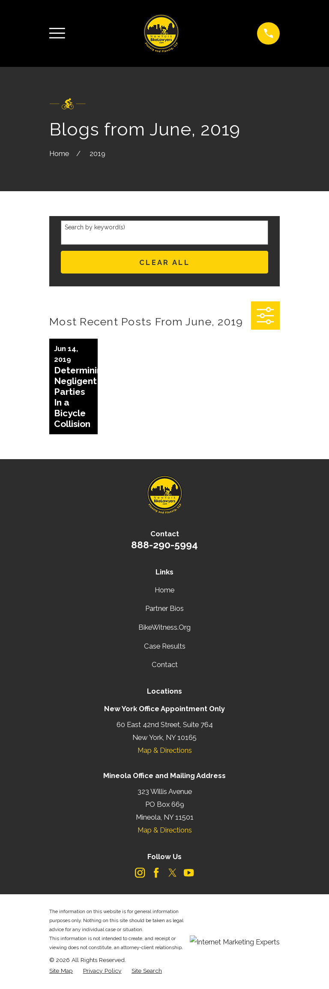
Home (164, 590)
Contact (165, 664)
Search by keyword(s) (95, 227)
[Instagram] (140, 873)
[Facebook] (156, 873)
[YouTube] (189, 873)
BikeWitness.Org (164, 627)
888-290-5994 (164, 544)
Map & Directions (165, 750)
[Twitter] (172, 873)
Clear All (164, 262)
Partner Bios (164, 608)
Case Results (164, 646)
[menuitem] (61, 970)
